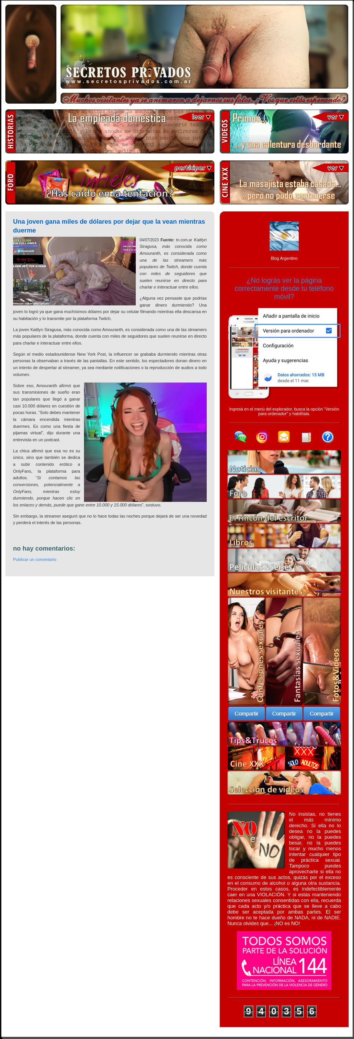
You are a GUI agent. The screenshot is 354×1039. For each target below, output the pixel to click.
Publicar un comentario (34, 559)
